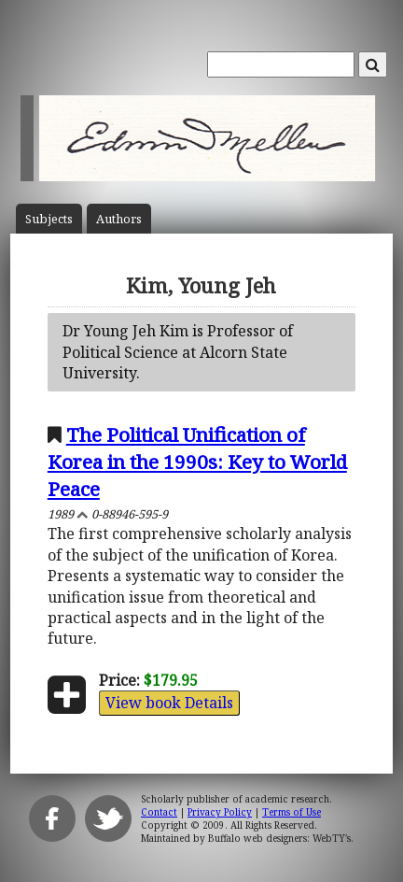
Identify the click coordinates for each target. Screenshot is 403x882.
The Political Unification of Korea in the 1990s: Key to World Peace (197, 461)
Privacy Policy (220, 811)
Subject (49, 219)
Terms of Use (291, 811)
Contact (159, 811)
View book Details (169, 702)
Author (119, 219)
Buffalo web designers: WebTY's (279, 838)
